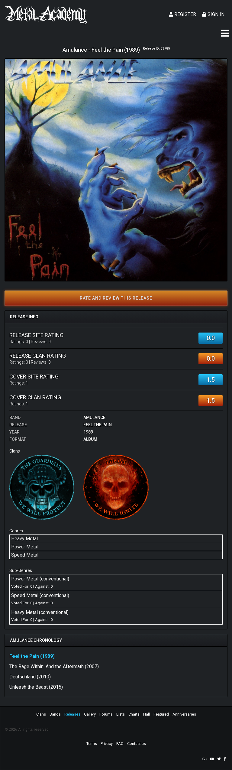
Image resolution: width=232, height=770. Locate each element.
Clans (41, 714)
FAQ (120, 743)
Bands (55, 714)
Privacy (107, 743)
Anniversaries (184, 714)
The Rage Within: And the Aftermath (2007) (54, 666)
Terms (91, 743)
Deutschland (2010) (30, 677)
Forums (106, 714)
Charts (134, 714)
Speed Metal (24, 555)
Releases (72, 714)
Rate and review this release (116, 298)
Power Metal (24, 547)
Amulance (94, 417)
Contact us (136, 743)
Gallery (90, 714)
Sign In (213, 14)
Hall (146, 714)
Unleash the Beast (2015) (36, 687)
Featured (161, 714)
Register (182, 14)
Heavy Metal (24, 538)
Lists (120, 714)
